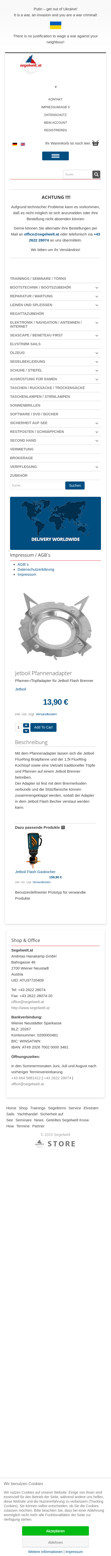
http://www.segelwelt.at (30, 1008)
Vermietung (21, 449)
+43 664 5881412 (26, 1078)
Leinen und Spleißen (31, 305)
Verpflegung (23, 467)
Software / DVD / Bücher (34, 414)
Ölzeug (17, 353)
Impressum (27, 574)
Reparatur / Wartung (31, 296)
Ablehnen (55, 1542)
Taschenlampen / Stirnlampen (40, 397)
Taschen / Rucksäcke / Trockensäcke (47, 388)
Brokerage (21, 458)
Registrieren (55, 130)
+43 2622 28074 (57, 1078)
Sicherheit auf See (28, 423)
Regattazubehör (27, 314)
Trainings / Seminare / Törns (38, 279)
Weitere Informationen (45, 1552)
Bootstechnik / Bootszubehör (40, 287)
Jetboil (20, 689)
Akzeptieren (55, 1531)
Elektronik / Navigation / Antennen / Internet (46, 324)
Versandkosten (46, 714)
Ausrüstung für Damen (33, 379)
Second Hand (23, 440)
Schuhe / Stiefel (26, 370)
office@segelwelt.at (41, 234)
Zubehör (18, 475)
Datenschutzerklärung (36, 569)
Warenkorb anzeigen (95, 143)
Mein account (55, 123)
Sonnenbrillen (25, 405)
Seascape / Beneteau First (36, 335)
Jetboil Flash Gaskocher (35, 852)
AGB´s (23, 564)
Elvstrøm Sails (25, 344)
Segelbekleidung (27, 362)
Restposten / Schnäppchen (37, 432)
